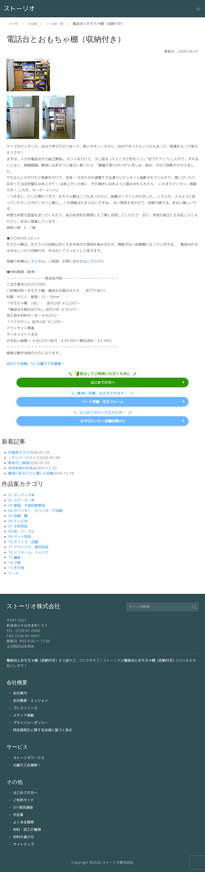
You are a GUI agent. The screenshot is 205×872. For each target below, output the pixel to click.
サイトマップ (23, 844)
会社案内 (20, 693)
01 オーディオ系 (21, 495)
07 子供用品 (18, 526)
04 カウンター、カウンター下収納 (35, 510)
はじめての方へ (102, 382)
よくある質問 (23, 822)
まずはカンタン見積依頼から (102, 421)
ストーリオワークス (28, 757)
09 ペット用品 (19, 536)
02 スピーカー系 (21, 500)
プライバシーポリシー (30, 722)
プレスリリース (25, 707)
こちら (32, 261)
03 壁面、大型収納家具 (26, 505)
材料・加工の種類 (27, 829)
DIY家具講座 (23, 807)
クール (13, 573)
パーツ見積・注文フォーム (102, 401)
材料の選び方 (23, 836)
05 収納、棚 (54, 24)
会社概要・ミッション (30, 700)
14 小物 (14, 562)
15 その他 (16, 567)
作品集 (32, 24)
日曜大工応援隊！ (27, 765)
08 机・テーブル (21, 531)
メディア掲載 (23, 715)
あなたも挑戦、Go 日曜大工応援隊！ (36, 363)
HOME (14, 24)
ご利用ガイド (23, 800)
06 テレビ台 (18, 521)
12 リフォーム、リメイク (28, 552)
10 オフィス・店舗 (23, 541)
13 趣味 (14, 557)
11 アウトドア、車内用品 (28, 547)
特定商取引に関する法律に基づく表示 (42, 730)
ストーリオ (19, 8)
